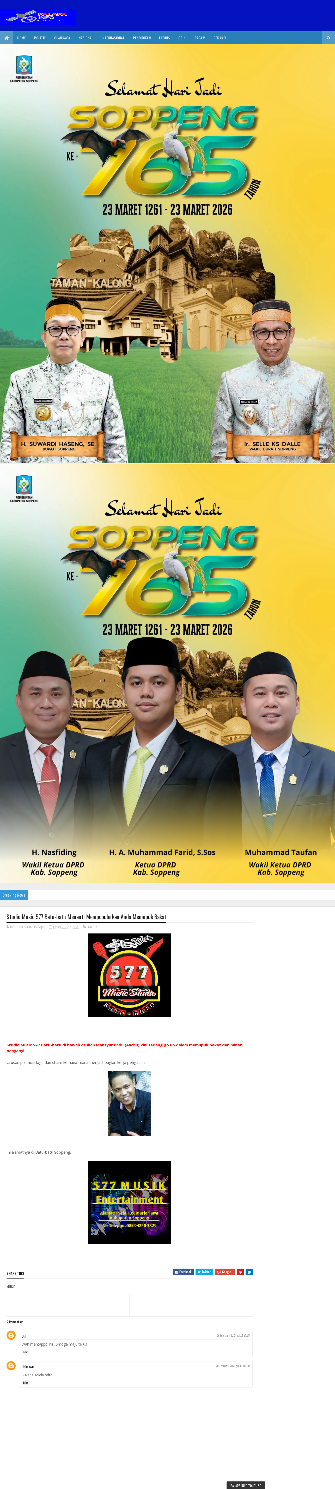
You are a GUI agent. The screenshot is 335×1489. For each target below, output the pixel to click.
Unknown (28, 1367)
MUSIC (93, 927)
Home (21, 37)
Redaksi (220, 37)
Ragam (200, 37)
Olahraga (62, 37)
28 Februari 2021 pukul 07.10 (223, 1366)
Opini (182, 37)
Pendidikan (142, 37)
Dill (24, 1336)
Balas (25, 1352)
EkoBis (164, 37)
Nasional (86, 37)
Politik (40, 37)
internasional (113, 37)
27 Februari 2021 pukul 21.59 (223, 1335)
